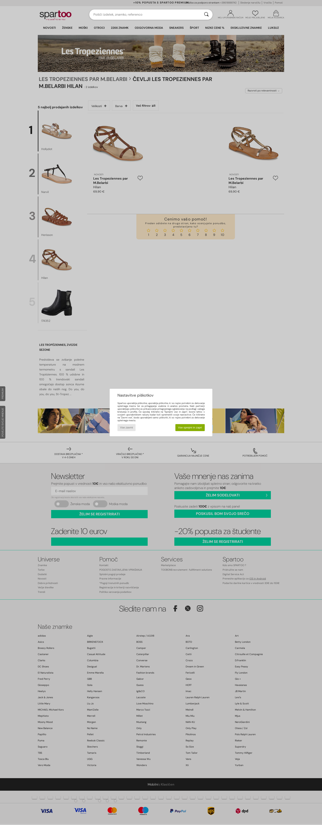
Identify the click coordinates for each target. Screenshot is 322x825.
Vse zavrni (126, 427)
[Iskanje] (206, 14)
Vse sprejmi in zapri (190, 427)
